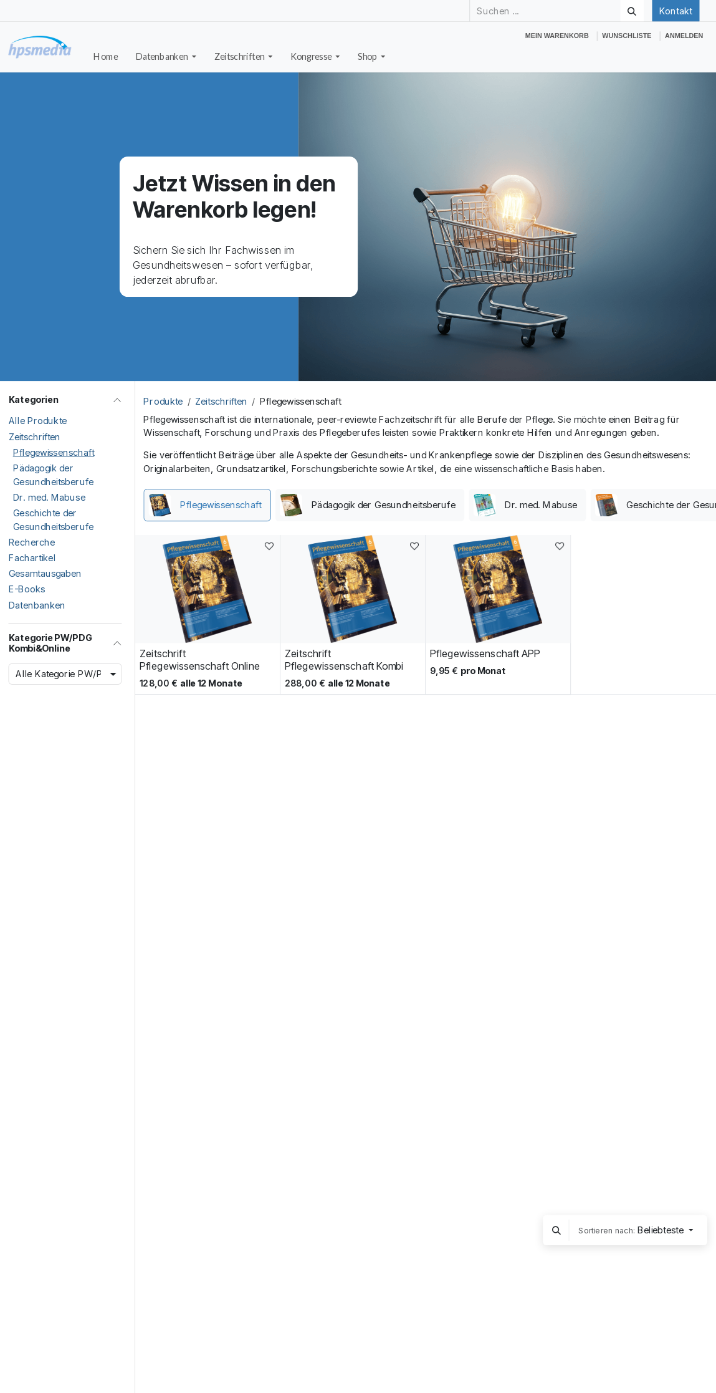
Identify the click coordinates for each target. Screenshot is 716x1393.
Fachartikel (32, 558)
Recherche (32, 542)
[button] (556, 1230)
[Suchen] (632, 10)
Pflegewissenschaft (54, 452)
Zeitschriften (35, 436)
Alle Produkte (38, 421)
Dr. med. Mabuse (49, 497)
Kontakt (675, 10)
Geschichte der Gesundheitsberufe (53, 520)
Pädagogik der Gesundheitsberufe (53, 475)
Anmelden (684, 36)
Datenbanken (37, 604)
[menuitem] (106, 57)
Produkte (163, 401)
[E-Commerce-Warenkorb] (556, 36)
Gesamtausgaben (45, 573)
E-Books (27, 589)
